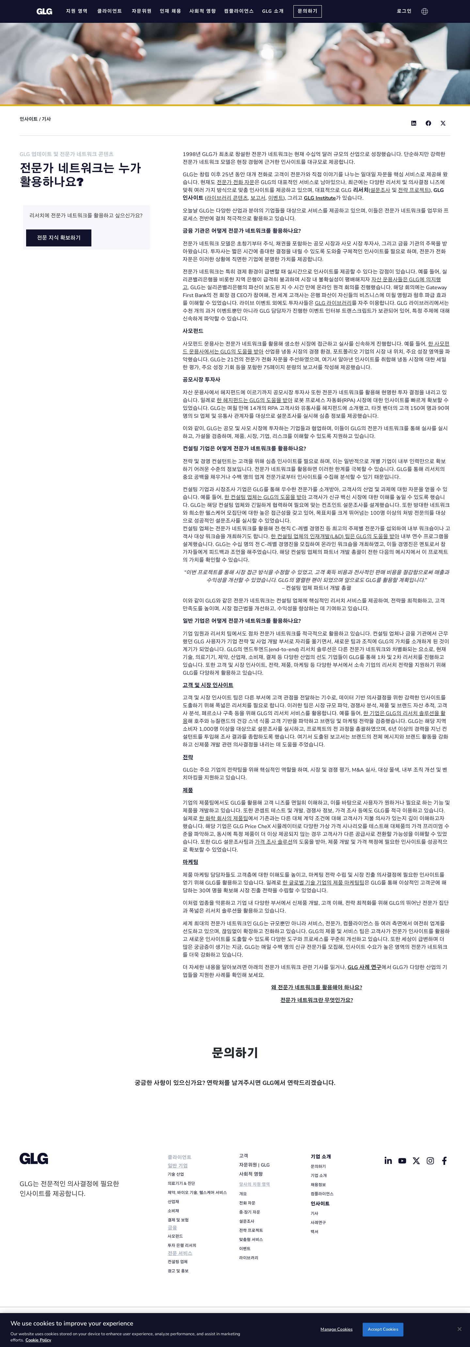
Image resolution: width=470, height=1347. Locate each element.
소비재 (173, 1211)
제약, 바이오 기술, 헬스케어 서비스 (197, 1192)
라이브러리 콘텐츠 (227, 198)
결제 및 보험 (178, 1220)
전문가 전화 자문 (236, 182)
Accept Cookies (383, 1329)
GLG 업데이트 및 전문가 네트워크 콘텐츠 (67, 154)
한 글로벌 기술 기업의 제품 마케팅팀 (324, 882)
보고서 (257, 198)
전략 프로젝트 (413, 190)
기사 (46, 119)
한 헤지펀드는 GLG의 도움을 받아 (255, 400)
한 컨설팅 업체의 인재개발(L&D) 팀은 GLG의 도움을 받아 (335, 536)
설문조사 (380, 190)
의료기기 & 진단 (181, 1183)
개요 (243, 1194)
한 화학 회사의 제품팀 (223, 818)
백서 (314, 1231)
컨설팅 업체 (178, 1261)
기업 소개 (321, 1157)
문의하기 (318, 1166)
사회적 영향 (251, 1174)
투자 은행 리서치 (182, 1245)
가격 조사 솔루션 (274, 842)
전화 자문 (247, 1203)
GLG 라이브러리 (333, 303)
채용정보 (318, 1184)
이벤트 (275, 198)
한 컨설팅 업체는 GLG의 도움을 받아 (265, 497)
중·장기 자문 (249, 1212)
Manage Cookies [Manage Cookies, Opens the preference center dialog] (336, 1329)
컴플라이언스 (322, 1194)
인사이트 (29, 119)
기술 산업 (176, 1174)
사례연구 (318, 1222)
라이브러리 (248, 1258)
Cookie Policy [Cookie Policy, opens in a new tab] (38, 1340)
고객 (243, 1156)
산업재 (173, 1201)
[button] (413, 123)
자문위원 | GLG (254, 1165)
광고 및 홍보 (178, 1271)
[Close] (459, 1329)
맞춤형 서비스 (251, 1239)
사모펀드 (175, 1236)
